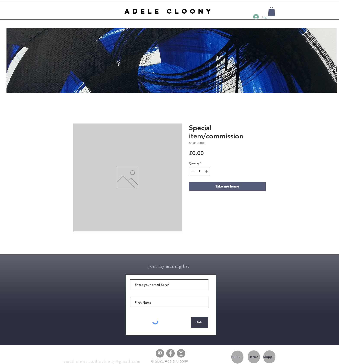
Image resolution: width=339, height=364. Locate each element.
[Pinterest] (160, 353)
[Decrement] (192, 171)
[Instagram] (181, 353)
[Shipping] (269, 356)
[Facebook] (170, 353)
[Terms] (254, 356)
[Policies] (237, 357)
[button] (271, 11)
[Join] (199, 322)
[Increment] (206, 171)
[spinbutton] (199, 171)
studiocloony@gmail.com (115, 361)
